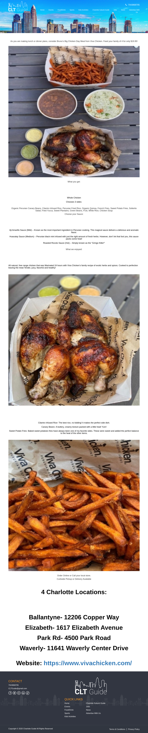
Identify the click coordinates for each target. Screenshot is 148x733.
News (123, 10)
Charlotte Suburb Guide (100, 10)
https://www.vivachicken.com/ (88, 663)
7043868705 (132, 5)
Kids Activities (83, 10)
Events (51, 10)
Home (42, 10)
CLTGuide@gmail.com (17, 688)
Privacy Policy (134, 729)
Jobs (115, 10)
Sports (72, 10)
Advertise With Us (134, 11)
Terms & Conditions (117, 729)
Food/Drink (61, 10)
